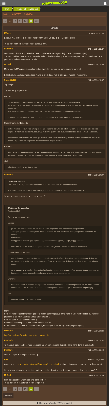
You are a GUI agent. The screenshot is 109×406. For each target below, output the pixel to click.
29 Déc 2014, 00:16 (96, 350)
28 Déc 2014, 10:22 (96, 64)
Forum (7, 9)
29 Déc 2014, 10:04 (96, 375)
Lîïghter (7, 33)
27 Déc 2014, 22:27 (96, 49)
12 (36, 21)
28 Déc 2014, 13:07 (96, 80)
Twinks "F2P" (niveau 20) (27, 9)
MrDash (7, 64)
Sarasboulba (10, 80)
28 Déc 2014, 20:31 (96, 340)
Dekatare (8, 331)
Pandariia (8, 49)
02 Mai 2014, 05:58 (96, 33)
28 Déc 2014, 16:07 (96, 175)
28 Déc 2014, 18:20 (96, 331)
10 (25, 21)
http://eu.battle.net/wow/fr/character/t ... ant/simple (38, 364)
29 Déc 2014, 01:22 (96, 360)
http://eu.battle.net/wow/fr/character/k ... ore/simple (26, 335)
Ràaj (6, 359)
